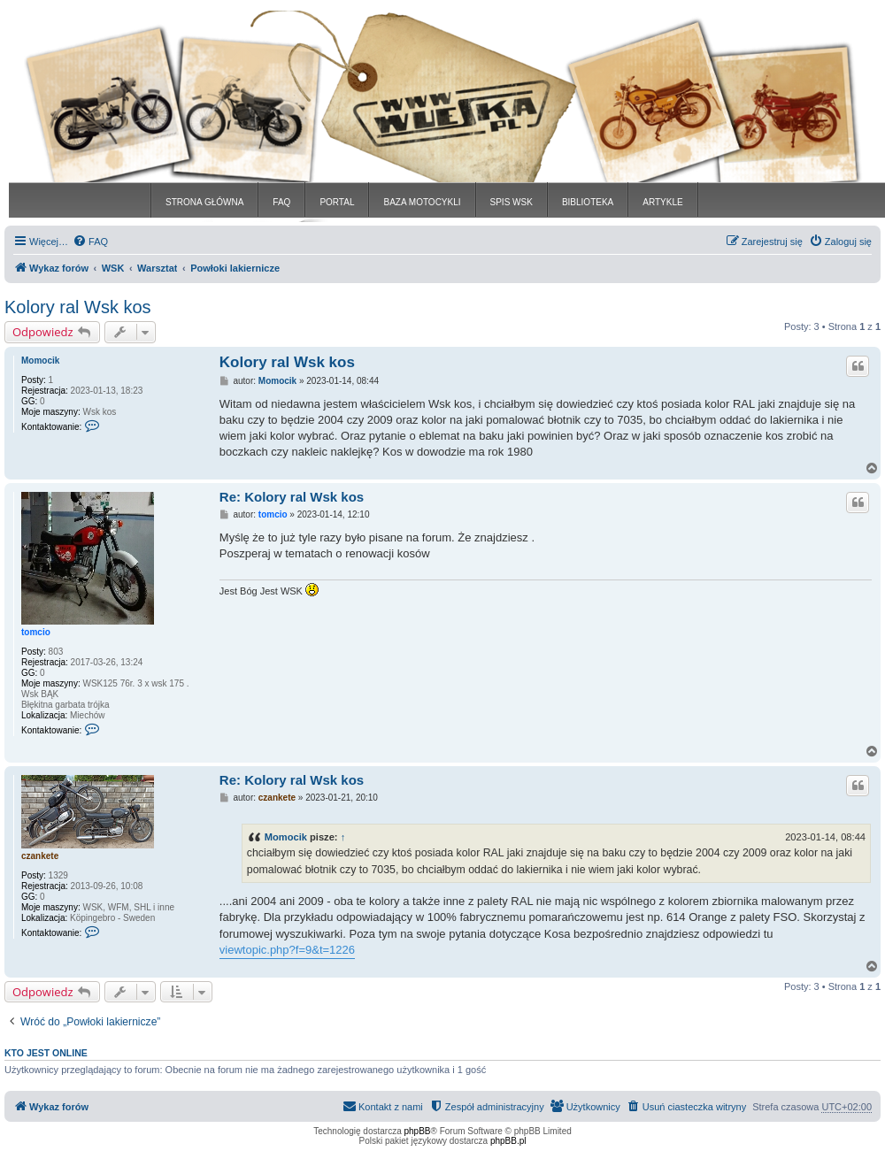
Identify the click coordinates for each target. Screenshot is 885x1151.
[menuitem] (90, 241)
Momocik (40, 360)
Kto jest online (46, 1052)
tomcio (35, 632)
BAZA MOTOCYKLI (421, 202)
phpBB (417, 1131)
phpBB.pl (508, 1141)
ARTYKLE (662, 202)
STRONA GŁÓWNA (204, 202)
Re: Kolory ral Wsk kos (291, 496)
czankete (39, 856)
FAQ (281, 202)
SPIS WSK (511, 202)
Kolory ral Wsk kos (77, 307)
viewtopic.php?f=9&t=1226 (287, 949)
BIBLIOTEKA (587, 202)
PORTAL (336, 202)
